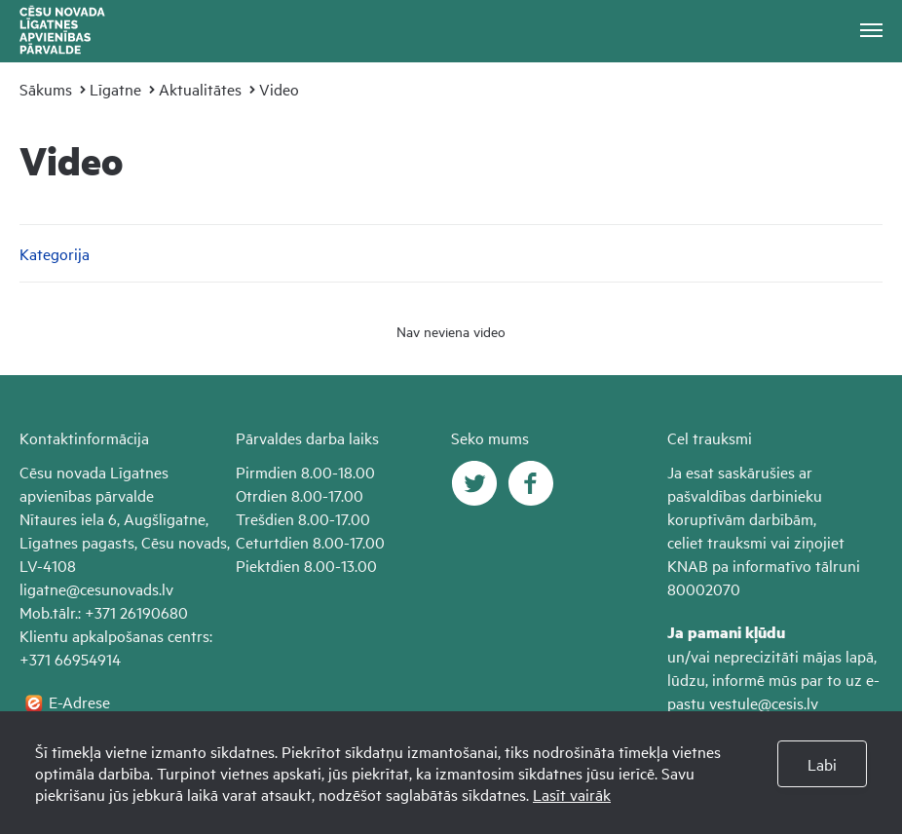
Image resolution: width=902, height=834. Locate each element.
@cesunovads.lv (119, 588)
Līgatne (115, 88)
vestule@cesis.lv (763, 702)
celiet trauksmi (717, 541)
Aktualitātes (200, 88)
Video (279, 88)
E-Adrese (79, 701)
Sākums (45, 88)
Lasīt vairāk (572, 794)
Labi (822, 764)
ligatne (42, 588)
